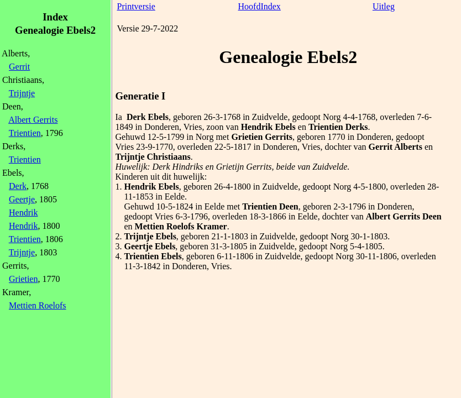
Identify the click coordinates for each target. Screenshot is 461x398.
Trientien (25, 133)
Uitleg (384, 6)
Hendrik (23, 212)
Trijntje (22, 93)
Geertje (22, 199)
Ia (119, 117)
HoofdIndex (259, 6)
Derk (18, 186)
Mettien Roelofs (37, 305)
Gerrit (19, 66)
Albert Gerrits (32, 119)
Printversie (136, 6)
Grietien (23, 279)
